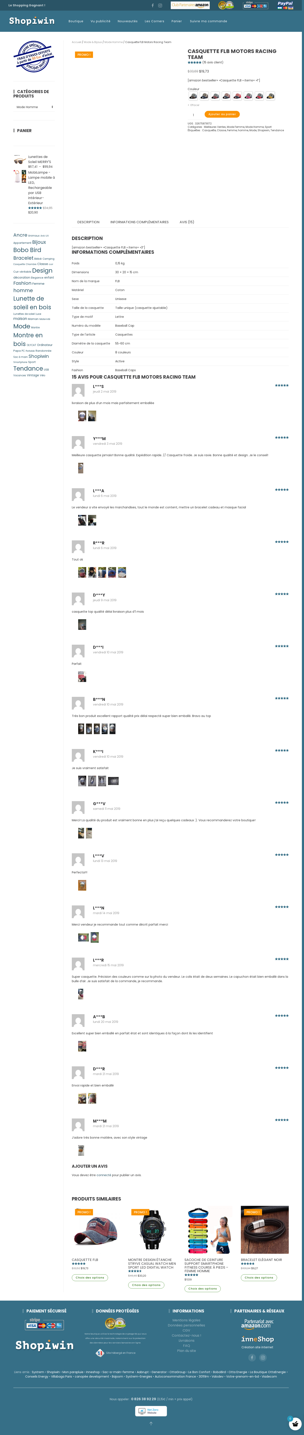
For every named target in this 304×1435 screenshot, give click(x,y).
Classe (221, 130)
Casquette (209, 130)
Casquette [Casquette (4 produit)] (19, 264)
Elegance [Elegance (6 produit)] (37, 277)
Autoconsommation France (174, 1376)
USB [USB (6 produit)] (46, 369)
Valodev (216, 1376)
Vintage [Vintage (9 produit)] (33, 375)
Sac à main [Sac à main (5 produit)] (20, 357)
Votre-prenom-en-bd (241, 1376)
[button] (150, 1424)
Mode (253, 130)
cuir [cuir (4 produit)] (51, 264)
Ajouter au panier (222, 114)
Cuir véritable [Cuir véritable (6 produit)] (22, 271)
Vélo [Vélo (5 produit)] (42, 375)
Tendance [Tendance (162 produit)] (28, 368)
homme (243, 130)
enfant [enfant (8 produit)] (49, 278)
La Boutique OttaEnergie (267, 1372)
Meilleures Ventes (215, 127)
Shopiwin (263, 130)
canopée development (91, 1376)
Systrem (37, 1372)
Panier (177, 21)
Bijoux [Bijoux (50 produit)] (39, 242)
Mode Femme (235, 127)
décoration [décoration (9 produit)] (21, 277)
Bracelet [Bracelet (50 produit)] (23, 258)
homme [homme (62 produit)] (23, 290)
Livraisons (185, 1340)
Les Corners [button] (154, 21)
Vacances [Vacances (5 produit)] (19, 375)
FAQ (185, 1345)
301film (202, 1376)
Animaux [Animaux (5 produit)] (34, 235)
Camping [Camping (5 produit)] (48, 259)
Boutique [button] (76, 21)
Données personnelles (185, 1325)
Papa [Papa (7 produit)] (17, 351)
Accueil (76, 42)
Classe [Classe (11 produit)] (42, 264)
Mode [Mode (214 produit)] (21, 326)
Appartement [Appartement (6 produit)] (22, 243)
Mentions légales (185, 1320)
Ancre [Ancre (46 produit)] (20, 235)
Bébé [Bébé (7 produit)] (38, 259)
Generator (158, 1372)
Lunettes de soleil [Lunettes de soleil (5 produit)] (24, 314)
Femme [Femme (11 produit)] (38, 283)
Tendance (277, 130)
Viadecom (268, 1376)
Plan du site (185, 1350)
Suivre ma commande (208, 21)
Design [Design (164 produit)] (42, 270)
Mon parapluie (71, 1372)
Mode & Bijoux (93, 42)
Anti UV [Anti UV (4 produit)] (44, 235)
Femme (232, 130)
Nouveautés (128, 21)
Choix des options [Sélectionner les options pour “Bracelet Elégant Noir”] (259, 1278)
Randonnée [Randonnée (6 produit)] (43, 351)
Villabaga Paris (60, 1376)
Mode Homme (113, 42)
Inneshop (92, 1372)
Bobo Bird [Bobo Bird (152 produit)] (27, 250)
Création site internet (256, 1347)
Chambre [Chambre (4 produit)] (31, 264)
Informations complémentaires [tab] (139, 222)
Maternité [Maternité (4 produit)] (44, 319)
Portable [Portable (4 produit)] (30, 351)
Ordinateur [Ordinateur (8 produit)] (45, 345)
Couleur (193, 89)
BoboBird (218, 1372)
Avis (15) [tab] (187, 222)
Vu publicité (101, 21)
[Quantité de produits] (195, 115)
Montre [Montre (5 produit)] (35, 327)
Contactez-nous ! (185, 1335)
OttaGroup (176, 1372)
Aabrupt (142, 1372)
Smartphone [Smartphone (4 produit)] (20, 362)
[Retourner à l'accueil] (31, 21)
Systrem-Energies (138, 1376)
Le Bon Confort (198, 1372)
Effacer (194, 105)
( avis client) (212, 62)
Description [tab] (88, 222)
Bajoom (116, 1376)
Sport (268, 127)
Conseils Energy (35, 1376)
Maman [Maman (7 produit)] (33, 319)
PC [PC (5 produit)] (23, 351)
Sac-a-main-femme (117, 1372)
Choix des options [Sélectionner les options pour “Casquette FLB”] (90, 1278)
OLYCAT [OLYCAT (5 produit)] (31, 345)
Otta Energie (237, 1372)
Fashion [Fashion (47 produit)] (22, 283)
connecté (104, 1175)
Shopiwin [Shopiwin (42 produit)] (39, 356)
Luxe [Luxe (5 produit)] (38, 314)
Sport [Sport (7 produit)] (32, 362)
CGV (185, 1330)
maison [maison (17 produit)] (20, 318)
